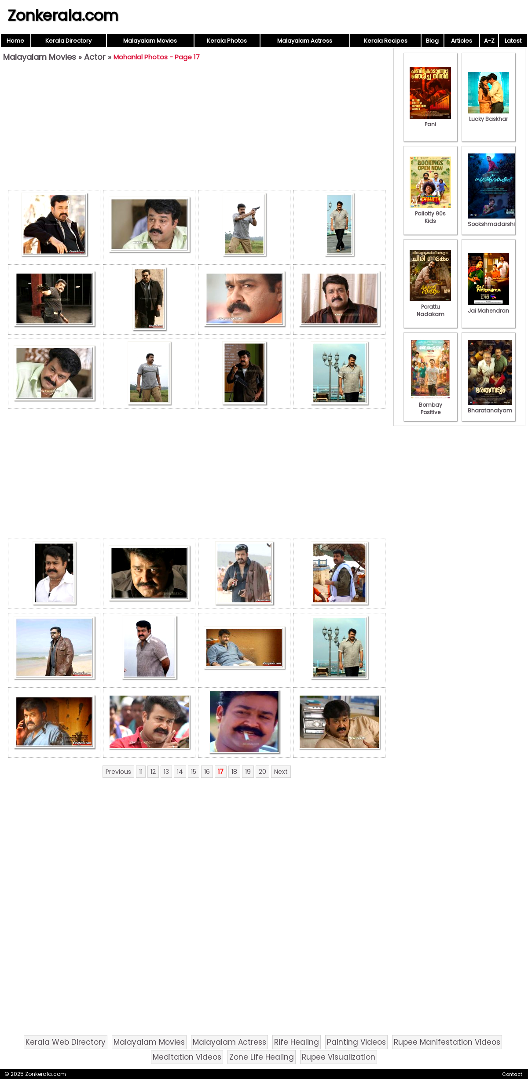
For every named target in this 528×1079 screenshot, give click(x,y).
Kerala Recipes (385, 40)
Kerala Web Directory (66, 1042)
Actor (95, 56)
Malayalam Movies (150, 40)
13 (166, 771)
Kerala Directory (68, 40)
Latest (513, 40)
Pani (430, 120)
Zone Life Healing (261, 1057)
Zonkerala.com (62, 15)
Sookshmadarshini (494, 220)
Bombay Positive (430, 405)
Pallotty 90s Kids (430, 213)
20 (262, 771)
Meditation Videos (187, 1057)
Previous (118, 771)
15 (193, 771)
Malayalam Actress (304, 40)
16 (207, 771)
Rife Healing (296, 1042)
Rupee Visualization (338, 1057)
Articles (461, 40)
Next (281, 771)
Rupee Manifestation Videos (447, 1042)
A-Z (489, 40)
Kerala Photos (227, 40)
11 (141, 771)
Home (15, 40)
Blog (432, 40)
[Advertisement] (196, 128)
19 (248, 771)
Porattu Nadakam (430, 306)
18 (234, 771)
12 (153, 771)
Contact (512, 1074)
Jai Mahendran (488, 306)
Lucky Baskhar (488, 115)
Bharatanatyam (490, 406)
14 (180, 771)
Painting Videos (356, 1042)
